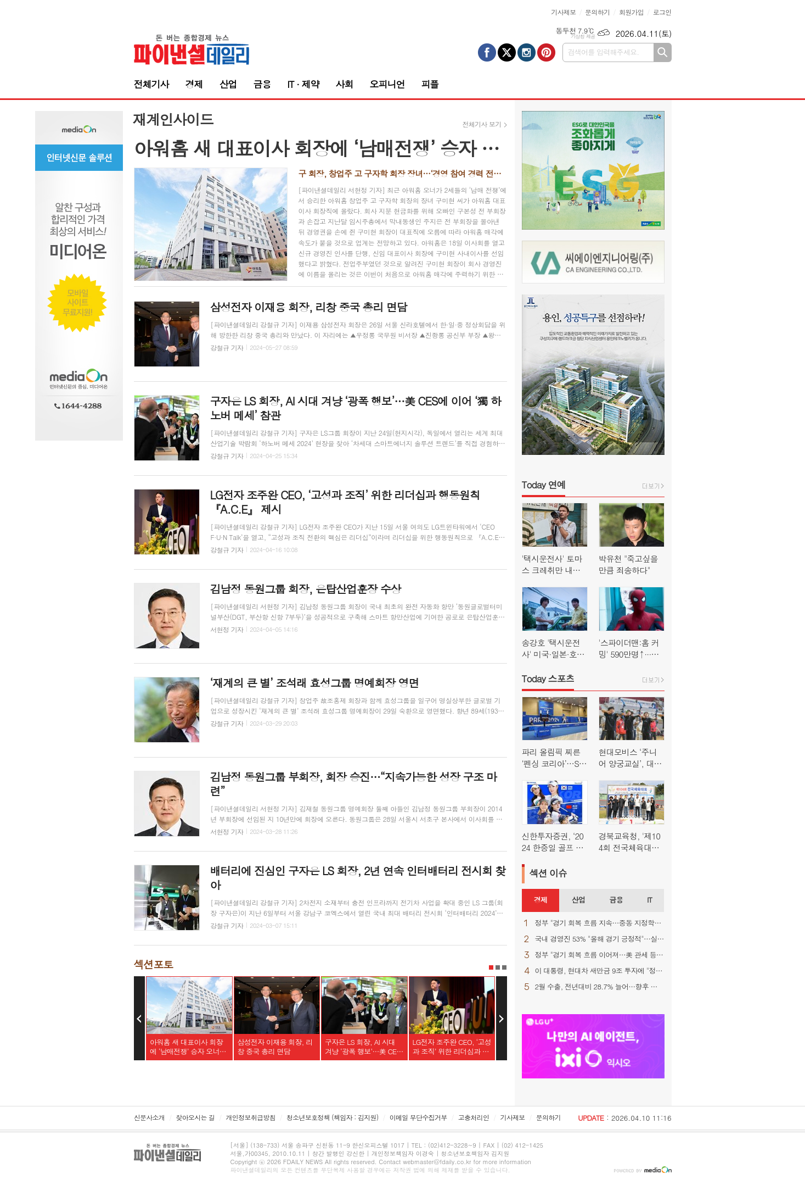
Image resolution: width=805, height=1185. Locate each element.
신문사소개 (149, 1117)
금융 (262, 84)
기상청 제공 (583, 36)
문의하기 (597, 11)
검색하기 (663, 52)
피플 (429, 84)
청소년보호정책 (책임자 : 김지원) (332, 1117)
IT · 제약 (303, 84)
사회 (344, 84)
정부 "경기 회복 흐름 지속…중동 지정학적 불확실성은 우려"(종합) (600, 923)
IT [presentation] (649, 899)
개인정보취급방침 (250, 1117)
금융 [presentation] (615, 899)
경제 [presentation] (540, 899)
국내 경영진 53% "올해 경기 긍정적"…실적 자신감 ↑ (600, 939)
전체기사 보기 (482, 124)
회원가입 (631, 11)
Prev (139, 1018)
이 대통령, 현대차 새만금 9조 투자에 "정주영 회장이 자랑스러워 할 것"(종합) (600, 971)
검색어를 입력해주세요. (603, 51)
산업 (228, 84)
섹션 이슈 (548, 873)
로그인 (662, 11)
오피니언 (386, 84)
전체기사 (151, 84)
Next (501, 1018)
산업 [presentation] (577, 899)
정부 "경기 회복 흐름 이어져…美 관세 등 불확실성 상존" (600, 955)
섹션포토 (153, 963)
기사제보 (563, 11)
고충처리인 (473, 1117)
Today (544, 484)
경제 (193, 84)
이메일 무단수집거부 (418, 1117)
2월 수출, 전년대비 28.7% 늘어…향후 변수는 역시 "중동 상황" (600, 987)
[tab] (541, 900)
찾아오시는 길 (195, 1117)
